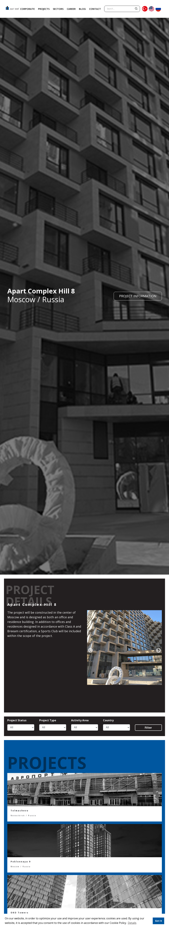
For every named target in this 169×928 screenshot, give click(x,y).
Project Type (47, 720)
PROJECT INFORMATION (137, 296)
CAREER (71, 8)
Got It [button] (158, 920)
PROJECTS (44, 8)
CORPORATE (27, 8)
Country (108, 720)
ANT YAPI (11, 9)
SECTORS (58, 8)
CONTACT (95, 8)
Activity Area (80, 720)
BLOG (82, 8)
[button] (138, 923)
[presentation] (90, 650)
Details (132, 923)
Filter (148, 727)
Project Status (16, 720)
